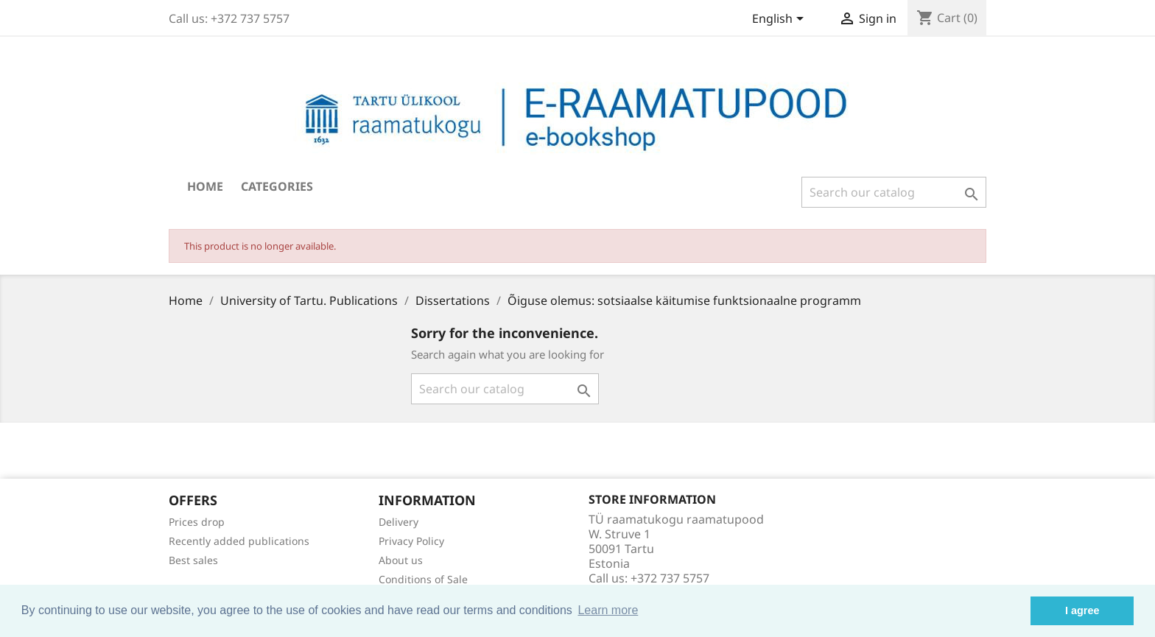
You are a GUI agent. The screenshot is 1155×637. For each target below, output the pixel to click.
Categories (277, 186)
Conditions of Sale (423, 579)
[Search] (893, 192)
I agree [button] (1082, 610)
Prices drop (197, 522)
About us (401, 560)
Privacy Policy (411, 541)
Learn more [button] (608, 610)
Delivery (398, 522)
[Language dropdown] (780, 20)
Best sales (193, 560)
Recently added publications (239, 541)
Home (205, 186)
